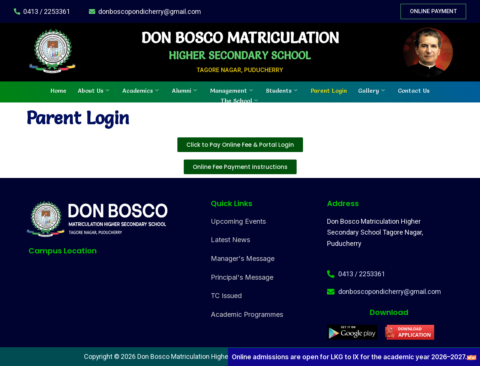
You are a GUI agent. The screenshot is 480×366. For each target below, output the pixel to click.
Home (58, 90)
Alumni (185, 90)
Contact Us (414, 90)
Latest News (230, 240)
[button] (240, 167)
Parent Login (328, 90)
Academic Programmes (247, 314)
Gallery (372, 90)
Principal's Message (242, 277)
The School (240, 100)
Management (232, 90)
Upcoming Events (238, 221)
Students (282, 90)
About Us (94, 90)
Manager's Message (242, 258)
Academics (141, 90)
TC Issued (226, 296)
